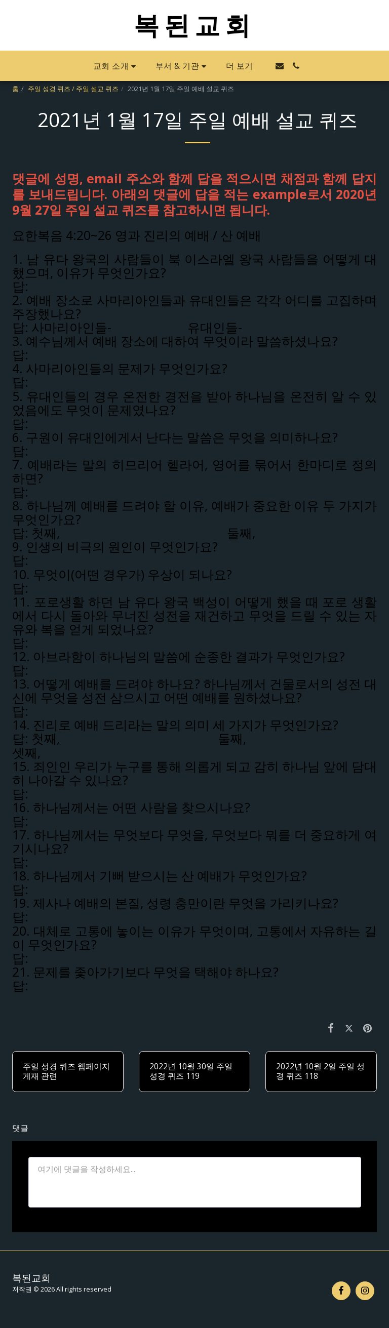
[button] (116, 66)
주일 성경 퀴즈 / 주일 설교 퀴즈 (73, 89)
